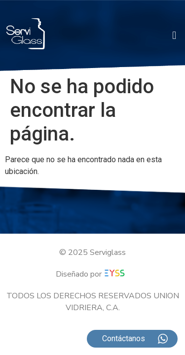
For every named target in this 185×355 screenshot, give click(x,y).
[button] (174, 35)
